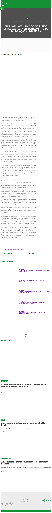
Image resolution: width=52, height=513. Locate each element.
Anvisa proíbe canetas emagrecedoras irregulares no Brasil (24, 463)
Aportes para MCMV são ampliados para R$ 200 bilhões (23, 424)
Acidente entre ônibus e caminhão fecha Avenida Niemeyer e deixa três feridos (24, 386)
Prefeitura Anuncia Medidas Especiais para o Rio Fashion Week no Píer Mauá (34, 292)
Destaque (22, 269)
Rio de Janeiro (4, 381)
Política (3, 420)
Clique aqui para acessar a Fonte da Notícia (12, 250)
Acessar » (3, 393)
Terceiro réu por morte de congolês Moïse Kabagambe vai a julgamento (34, 271)
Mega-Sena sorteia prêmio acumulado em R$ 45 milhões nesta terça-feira (32, 313)
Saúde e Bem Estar (6, 459)
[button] (2, 8)
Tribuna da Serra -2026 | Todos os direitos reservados (26, 511)
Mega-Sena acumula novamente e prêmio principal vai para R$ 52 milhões (34, 281)
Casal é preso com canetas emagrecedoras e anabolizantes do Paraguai (31, 303)
